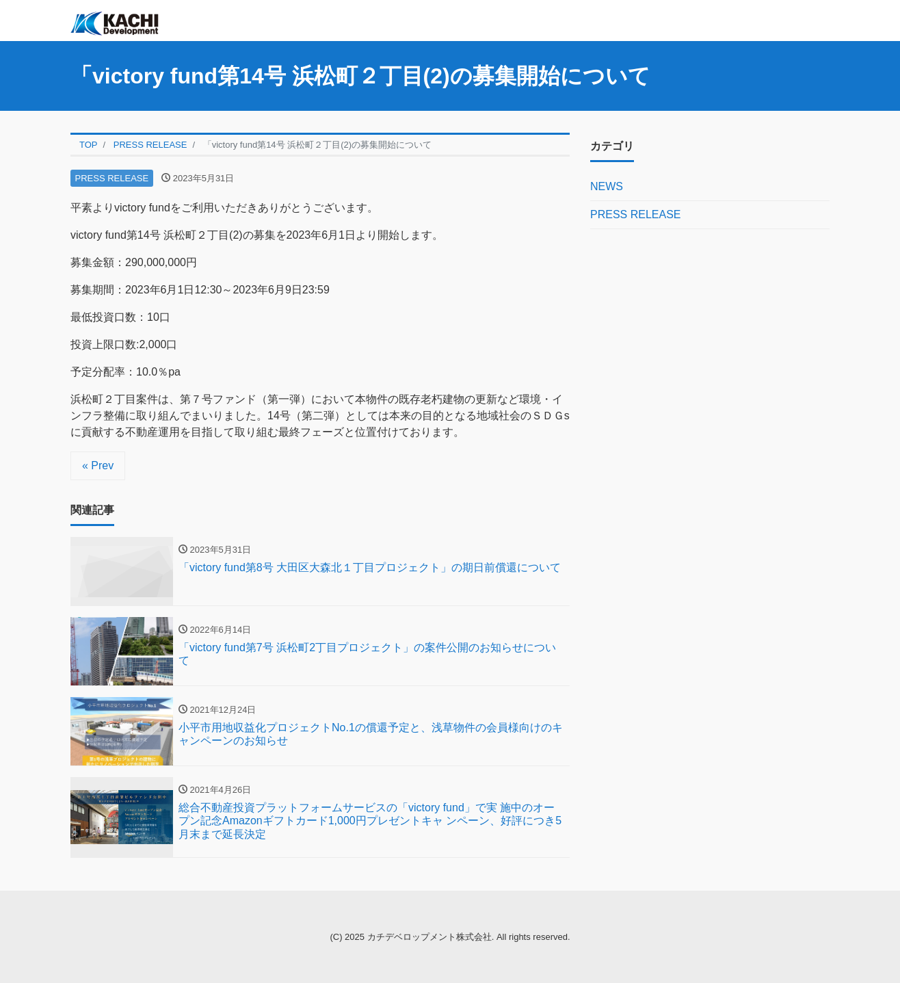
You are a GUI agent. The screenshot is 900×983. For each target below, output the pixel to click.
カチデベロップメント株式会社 (429, 937)
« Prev (98, 465)
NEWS (606, 186)
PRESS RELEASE (112, 178)
